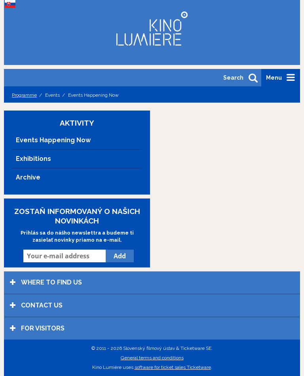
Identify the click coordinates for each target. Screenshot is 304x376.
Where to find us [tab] (46, 282)
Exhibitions (33, 158)
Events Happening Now (53, 140)
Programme (24, 95)
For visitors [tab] (37, 328)
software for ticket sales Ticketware (173, 367)
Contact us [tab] (36, 305)
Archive (28, 177)
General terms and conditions (152, 358)
